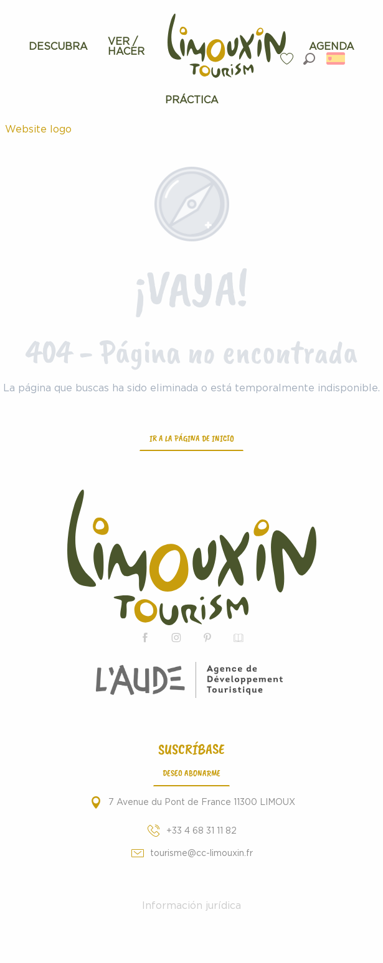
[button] (309, 59)
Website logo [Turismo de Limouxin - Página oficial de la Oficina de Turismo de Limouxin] (38, 129)
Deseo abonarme (191, 772)
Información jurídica (191, 906)
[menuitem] (58, 46)
